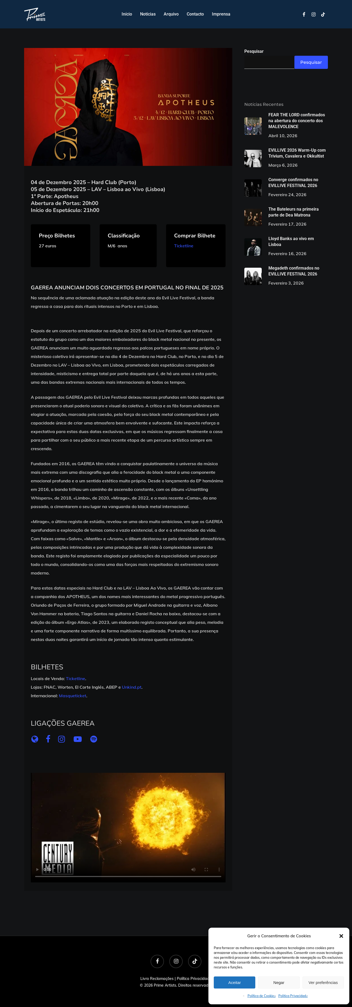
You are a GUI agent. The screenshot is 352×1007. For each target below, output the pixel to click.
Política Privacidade (194, 978)
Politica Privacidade (293, 996)
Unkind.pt (131, 687)
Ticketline (183, 245)
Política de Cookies (262, 996)
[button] (341, 936)
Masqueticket (72, 695)
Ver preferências (323, 982)
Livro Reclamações (157, 978)
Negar (279, 982)
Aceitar (234, 982)
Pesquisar (254, 51)
